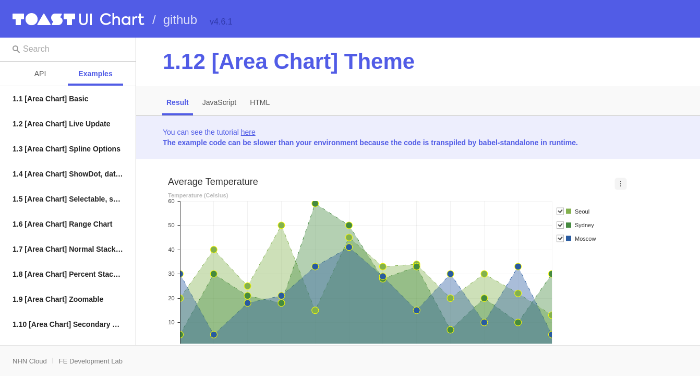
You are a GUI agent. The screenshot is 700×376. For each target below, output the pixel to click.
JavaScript (219, 102)
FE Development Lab (91, 361)
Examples (95, 73)
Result (177, 102)
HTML (260, 102)
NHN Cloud (30, 361)
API (40, 73)
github (180, 20)
